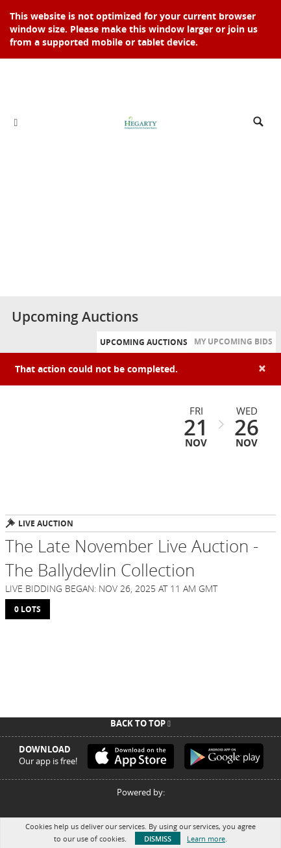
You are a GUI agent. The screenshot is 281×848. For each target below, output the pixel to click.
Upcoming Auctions (144, 342)
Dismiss (157, 838)
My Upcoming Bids (233, 341)
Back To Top (140, 723)
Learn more (206, 838)
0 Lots (27, 609)
